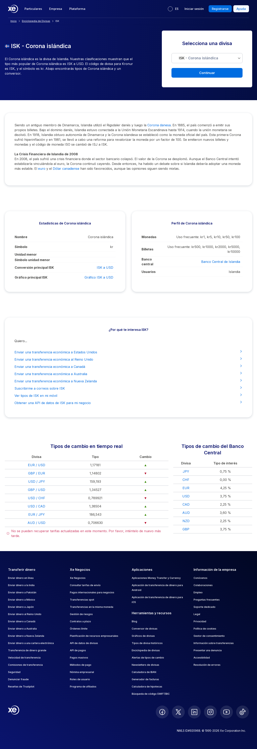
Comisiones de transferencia (25, 664)
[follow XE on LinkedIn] (194, 712)
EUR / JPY (36, 514)
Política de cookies (205, 628)
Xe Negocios (78, 577)
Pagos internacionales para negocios (92, 592)
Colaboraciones (203, 585)
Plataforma (77, 9)
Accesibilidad (202, 657)
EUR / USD (36, 465)
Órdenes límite (79, 628)
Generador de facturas (145, 679)
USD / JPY (36, 481)
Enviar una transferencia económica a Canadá (128, 366)
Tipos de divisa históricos (147, 643)
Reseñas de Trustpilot (21, 686)
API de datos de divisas (84, 643)
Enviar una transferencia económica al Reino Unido (128, 359)
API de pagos (78, 650)
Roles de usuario (80, 679)
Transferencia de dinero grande (27, 650)
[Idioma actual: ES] (173, 8)
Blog (134, 621)
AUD (186, 513)
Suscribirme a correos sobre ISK (128, 388)
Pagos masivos (79, 657)
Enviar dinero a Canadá (21, 621)
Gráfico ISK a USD (99, 277)
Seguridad (14, 672)
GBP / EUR (36, 473)
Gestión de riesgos (81, 614)
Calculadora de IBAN (144, 672)
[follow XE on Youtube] (226, 712)
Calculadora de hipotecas (147, 686)
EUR (186, 488)
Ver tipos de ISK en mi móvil (128, 395)
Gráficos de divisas (143, 635)
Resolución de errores (207, 664)
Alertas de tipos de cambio (148, 657)
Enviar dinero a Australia (22, 628)
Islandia (234, 272)
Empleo (198, 592)
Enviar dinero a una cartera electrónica (31, 643)
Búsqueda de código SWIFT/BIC (151, 693)
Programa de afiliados (83, 686)
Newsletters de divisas (145, 664)
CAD (186, 504)
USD (186, 496)
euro (41, 169)
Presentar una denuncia (208, 650)
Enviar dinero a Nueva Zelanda (26, 635)
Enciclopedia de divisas (146, 650)
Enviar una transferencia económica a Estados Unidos (128, 352)
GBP (186, 529)
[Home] (13, 9)
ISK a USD (105, 267)
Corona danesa (159, 125)
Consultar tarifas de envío (85, 585)
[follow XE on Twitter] (178, 712)
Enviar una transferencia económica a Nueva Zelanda (128, 381)
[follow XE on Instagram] (210, 712)
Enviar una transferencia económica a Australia (128, 373)
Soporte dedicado (204, 606)
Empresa (55, 9)
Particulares (33, 9)
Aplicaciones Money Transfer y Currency (156, 577)
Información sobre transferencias (214, 643)
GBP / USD (36, 490)
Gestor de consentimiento (209, 635)
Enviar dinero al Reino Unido (24, 614)
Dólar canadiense (66, 169)
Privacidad (200, 621)
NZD (186, 521)
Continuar (207, 73)
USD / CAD (36, 506)
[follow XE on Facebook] (162, 712)
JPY (186, 471)
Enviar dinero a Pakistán (22, 592)
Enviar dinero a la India (21, 585)
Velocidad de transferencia (24, 657)
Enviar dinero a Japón (21, 606)
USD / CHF (36, 498)
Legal (197, 614)
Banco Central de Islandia (220, 262)
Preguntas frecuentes (207, 599)
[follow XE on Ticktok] (242, 712)
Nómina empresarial (82, 672)
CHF (186, 480)
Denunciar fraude (18, 679)
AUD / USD (36, 523)
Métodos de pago (80, 664)
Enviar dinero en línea (21, 577)
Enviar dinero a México (21, 599)
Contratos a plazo (80, 621)
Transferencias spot (82, 599)
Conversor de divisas (144, 628)
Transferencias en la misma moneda (91, 606)
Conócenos (200, 577)
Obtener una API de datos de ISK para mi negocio (128, 402)
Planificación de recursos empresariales (94, 635)
